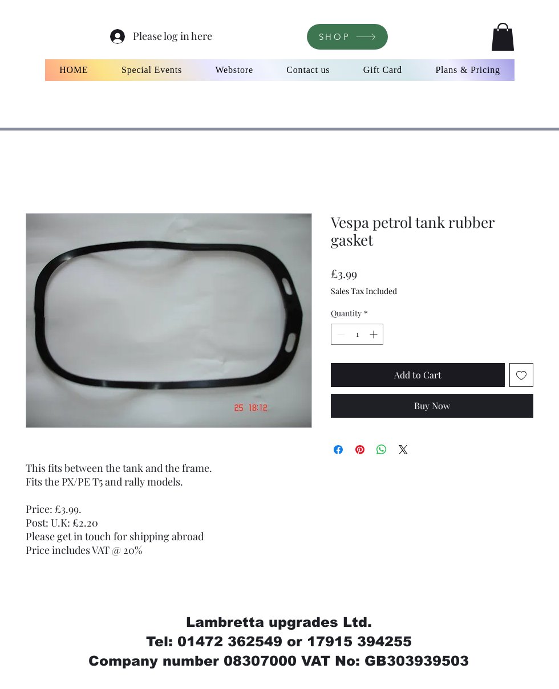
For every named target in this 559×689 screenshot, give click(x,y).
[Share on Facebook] (338, 449)
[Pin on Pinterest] (360, 449)
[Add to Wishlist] (521, 375)
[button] (503, 37)
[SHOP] (347, 37)
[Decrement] (340, 334)
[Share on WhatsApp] (381, 449)
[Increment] (374, 334)
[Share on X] (403, 449)
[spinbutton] (357, 334)
